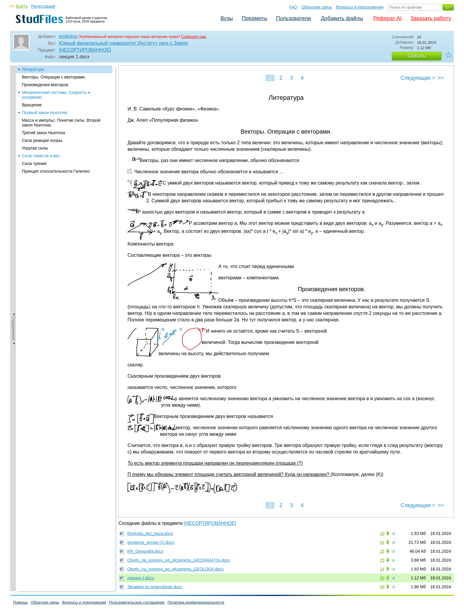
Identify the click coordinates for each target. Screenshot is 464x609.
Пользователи (293, 18)
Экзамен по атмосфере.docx (154, 586)
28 (382, 551)
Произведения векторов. (45, 84)
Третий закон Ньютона (43, 132)
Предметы (254, 18)
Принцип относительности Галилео (56, 171)
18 (382, 533)
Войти (22, 6)
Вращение (32, 104)
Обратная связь (317, 7)
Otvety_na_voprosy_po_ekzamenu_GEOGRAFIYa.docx (178, 560)
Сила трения (34, 163)
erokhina (68, 36)
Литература (33, 69)
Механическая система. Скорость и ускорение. (56, 95)
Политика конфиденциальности (195, 602)
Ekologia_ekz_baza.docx (150, 533)
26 (382, 578)
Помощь (20, 602)
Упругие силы (35, 148)
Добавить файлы (342, 18)
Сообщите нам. (194, 37)
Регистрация (43, 6)
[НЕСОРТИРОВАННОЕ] (85, 49)
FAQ (293, 7)
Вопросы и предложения (360, 7)
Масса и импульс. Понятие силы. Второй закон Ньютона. (61, 122)
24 (382, 569)
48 (382, 586)
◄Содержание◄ (13, 169)
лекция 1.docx (140, 578)
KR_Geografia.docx (145, 551)
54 (382, 542)
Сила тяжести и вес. (41, 155)
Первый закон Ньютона (44, 112)
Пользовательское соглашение (137, 602)
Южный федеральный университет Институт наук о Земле (123, 43)
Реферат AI (387, 18)
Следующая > (418, 78)
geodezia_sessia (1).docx (150, 542)
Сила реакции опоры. (42, 140)
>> (441, 78)
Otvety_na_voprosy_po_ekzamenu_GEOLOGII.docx (175, 569)
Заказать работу (430, 18)
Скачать (417, 55)
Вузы (226, 18)
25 (382, 560)
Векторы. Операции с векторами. (54, 77)
